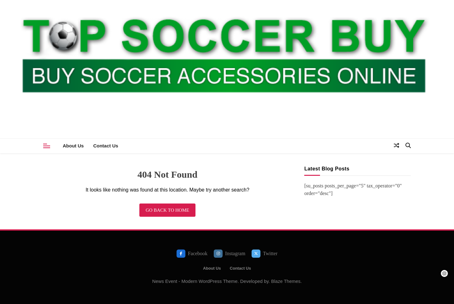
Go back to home (167, 210)
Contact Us (105, 145)
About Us (73, 145)
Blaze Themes (285, 281)
